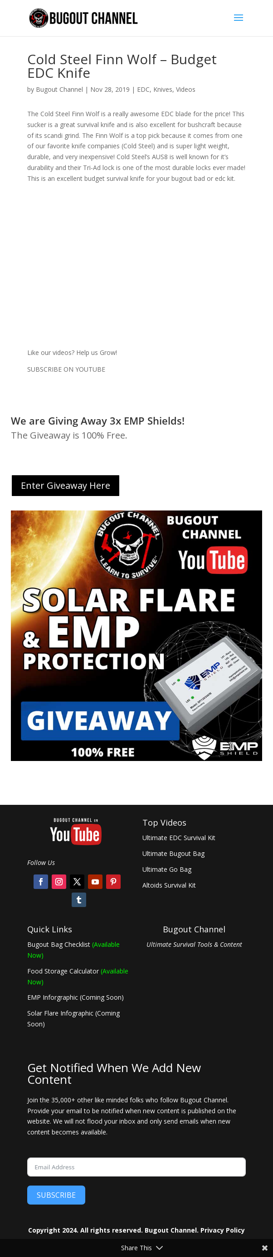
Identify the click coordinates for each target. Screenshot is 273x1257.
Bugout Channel (59, 89)
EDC (143, 89)
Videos (185, 89)
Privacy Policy (222, 1230)
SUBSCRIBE (56, 1195)
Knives (162, 89)
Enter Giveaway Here (65, 485)
